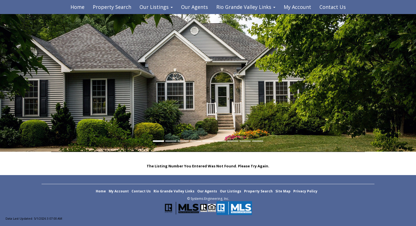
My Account (297, 7)
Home (77, 7)
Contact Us (332, 7)
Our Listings (230, 191)
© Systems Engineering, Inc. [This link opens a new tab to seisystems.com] (208, 198)
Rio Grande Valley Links (174, 191)
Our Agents (194, 7)
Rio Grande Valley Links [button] (245, 7)
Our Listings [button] (156, 7)
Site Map (283, 191)
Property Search (112, 7)
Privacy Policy (305, 191)
